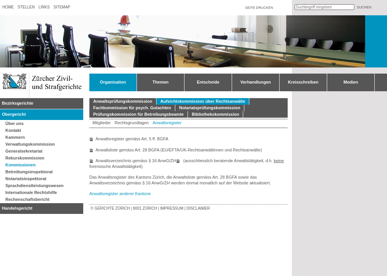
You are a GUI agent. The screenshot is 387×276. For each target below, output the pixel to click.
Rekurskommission (24, 158)
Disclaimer (198, 208)
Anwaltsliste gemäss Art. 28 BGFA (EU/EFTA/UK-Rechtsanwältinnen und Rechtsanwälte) (179, 150)
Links (43, 7)
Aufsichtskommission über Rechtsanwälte (202, 101)
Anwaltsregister (167, 122)
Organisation (113, 82)
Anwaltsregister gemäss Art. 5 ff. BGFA (132, 138)
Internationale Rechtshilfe (31, 192)
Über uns (14, 123)
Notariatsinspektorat (25, 178)
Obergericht (14, 114)
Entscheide (208, 82)
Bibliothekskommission (215, 114)
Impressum (171, 208)
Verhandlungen (255, 82)
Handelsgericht (17, 208)
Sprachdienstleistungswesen (34, 185)
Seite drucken (259, 8)
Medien (351, 82)
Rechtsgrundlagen (132, 122)
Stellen (26, 7)
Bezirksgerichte (17, 103)
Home (8, 7)
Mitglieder (101, 122)
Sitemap (61, 7)
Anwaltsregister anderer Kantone (120, 193)
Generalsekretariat (24, 151)
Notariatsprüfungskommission (209, 107)
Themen (160, 82)
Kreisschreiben (303, 82)
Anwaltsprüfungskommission (122, 101)
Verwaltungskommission (30, 144)
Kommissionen (20, 165)
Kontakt (13, 130)
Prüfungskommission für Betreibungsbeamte (138, 114)
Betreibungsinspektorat (29, 171)
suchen (364, 7)
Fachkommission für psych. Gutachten (132, 107)
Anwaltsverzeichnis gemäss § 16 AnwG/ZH (136, 160)
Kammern (15, 137)
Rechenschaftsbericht (27, 199)
